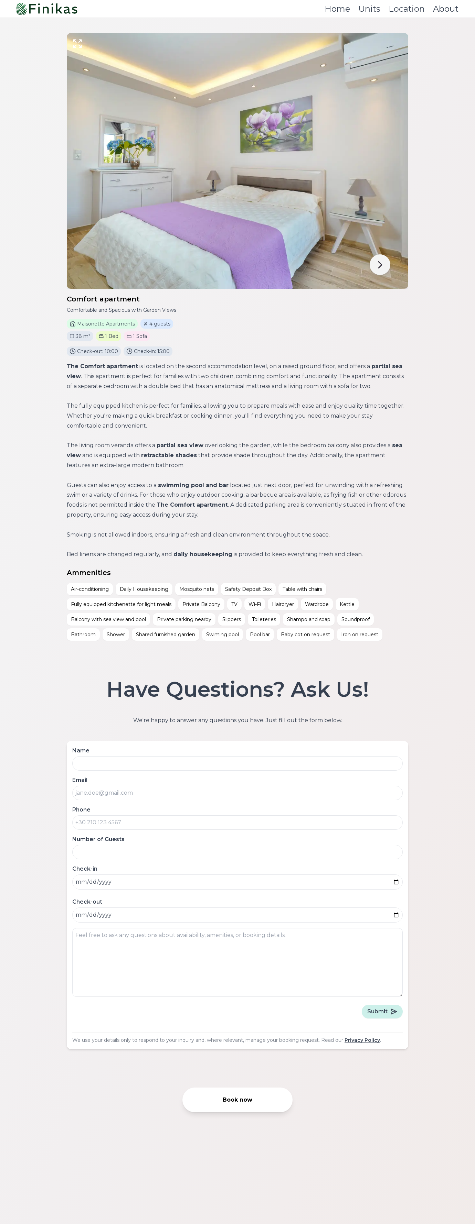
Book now (237, 1099)
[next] (380, 264)
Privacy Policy (362, 1040)
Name (80, 750)
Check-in (84, 868)
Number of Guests (98, 839)
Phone (81, 809)
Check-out (87, 901)
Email (79, 780)
